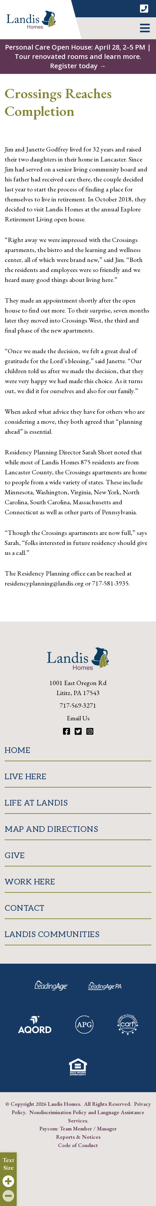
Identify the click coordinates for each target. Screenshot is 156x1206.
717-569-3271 (78, 705)
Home (17, 750)
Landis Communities (52, 934)
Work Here (30, 882)
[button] (144, 28)
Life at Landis (36, 803)
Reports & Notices (78, 1136)
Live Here (26, 777)
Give (15, 855)
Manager (107, 1128)
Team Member (76, 1128)
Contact (25, 908)
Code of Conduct (78, 1145)
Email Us (78, 718)
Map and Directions (51, 829)
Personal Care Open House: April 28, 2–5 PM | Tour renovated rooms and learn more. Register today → (78, 56)
